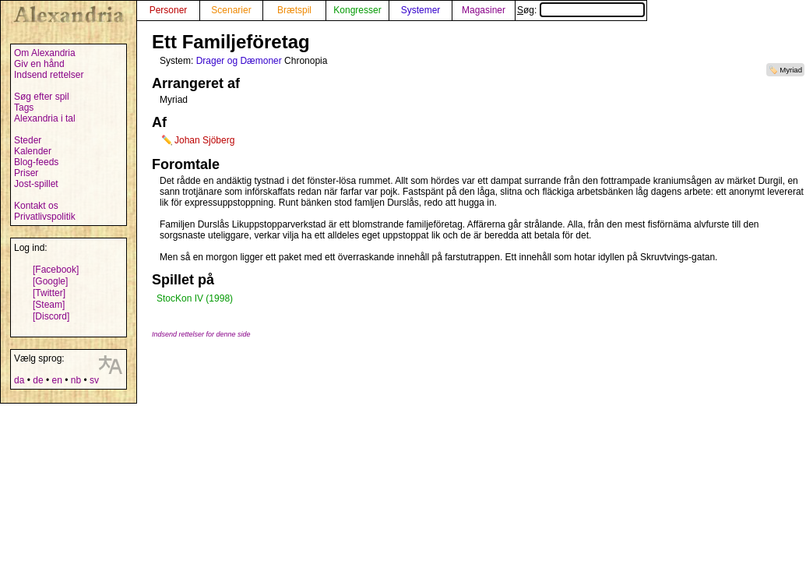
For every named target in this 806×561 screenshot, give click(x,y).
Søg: (581, 10)
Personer (169, 10)
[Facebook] (56, 269)
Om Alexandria (45, 53)
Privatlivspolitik (45, 216)
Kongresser (357, 10)
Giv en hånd (39, 63)
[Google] (50, 281)
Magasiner (483, 10)
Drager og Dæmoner (239, 60)
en (56, 380)
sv (94, 380)
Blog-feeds (36, 162)
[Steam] (49, 304)
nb (76, 380)
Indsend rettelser (48, 74)
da (19, 380)
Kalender (32, 151)
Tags (23, 107)
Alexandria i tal (45, 118)
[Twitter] (49, 293)
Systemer (421, 10)
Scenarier (231, 10)
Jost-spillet (36, 183)
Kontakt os (36, 205)
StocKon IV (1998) (195, 298)
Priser (26, 173)
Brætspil (294, 10)
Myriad (791, 69)
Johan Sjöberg (204, 140)
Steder (27, 140)
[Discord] (51, 316)
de (38, 380)
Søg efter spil (41, 96)
